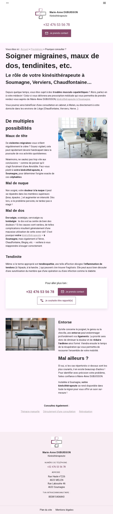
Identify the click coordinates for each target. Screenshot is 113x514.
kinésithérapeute (31, 235)
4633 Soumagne (56, 485)
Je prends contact (56, 33)
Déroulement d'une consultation (59, 411)
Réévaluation (85, 411)
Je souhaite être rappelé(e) (56, 300)
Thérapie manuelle (30, 411)
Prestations (37, 49)
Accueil (24, 49)
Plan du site (46, 509)
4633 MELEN (56, 478)
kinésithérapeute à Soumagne (73, 99)
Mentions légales (64, 509)
